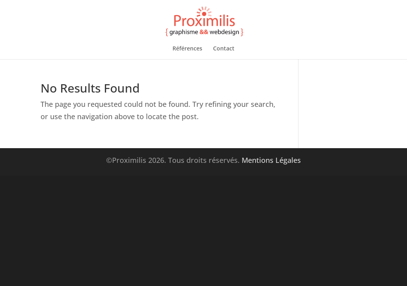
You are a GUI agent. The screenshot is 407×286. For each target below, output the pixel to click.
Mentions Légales (271, 160)
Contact (224, 49)
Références (187, 49)
